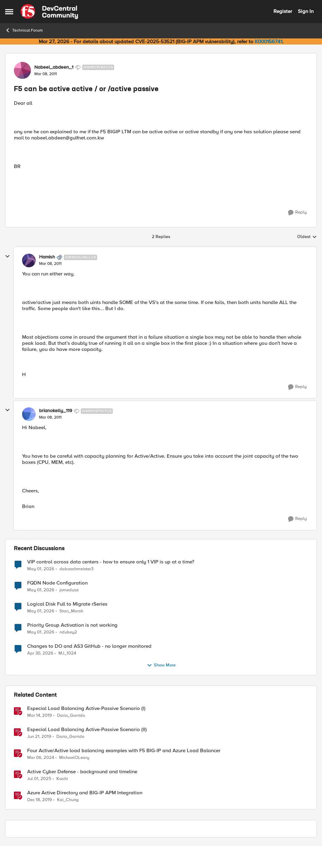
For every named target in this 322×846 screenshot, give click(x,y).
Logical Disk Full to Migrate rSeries (67, 604)
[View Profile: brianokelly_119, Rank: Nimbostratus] (29, 414)
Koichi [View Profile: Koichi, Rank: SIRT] (62, 778)
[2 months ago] (40, 569)
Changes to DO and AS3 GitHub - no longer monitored (89, 646)
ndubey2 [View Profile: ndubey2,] (68, 631)
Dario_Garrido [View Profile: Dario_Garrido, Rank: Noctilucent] (71, 715)
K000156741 (268, 41)
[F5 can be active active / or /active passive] (50, 263)
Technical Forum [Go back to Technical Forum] (24, 30)
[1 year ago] (39, 778)
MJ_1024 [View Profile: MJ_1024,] (67, 653)
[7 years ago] (39, 715)
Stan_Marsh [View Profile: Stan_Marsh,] (71, 610)
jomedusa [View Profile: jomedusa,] (69, 589)
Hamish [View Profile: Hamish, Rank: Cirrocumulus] (47, 257)
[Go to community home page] (49, 11)
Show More (161, 665)
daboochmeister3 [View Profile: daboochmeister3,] (76, 568)
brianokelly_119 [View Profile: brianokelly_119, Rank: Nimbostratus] (55, 410)
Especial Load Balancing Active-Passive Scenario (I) (86, 708)
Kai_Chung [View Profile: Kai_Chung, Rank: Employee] (68, 799)
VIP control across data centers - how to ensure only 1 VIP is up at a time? (110, 562)
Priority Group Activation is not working (72, 625)
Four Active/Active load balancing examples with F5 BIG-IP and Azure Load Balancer (123, 751)
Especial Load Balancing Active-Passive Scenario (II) (87, 729)
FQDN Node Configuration (57, 583)
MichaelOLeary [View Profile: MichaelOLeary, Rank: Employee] (74, 757)
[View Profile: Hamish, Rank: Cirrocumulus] (29, 260)
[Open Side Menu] (9, 11)
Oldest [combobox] (307, 237)
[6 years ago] (39, 800)
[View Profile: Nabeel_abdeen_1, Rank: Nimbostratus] (22, 70)
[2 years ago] (40, 757)
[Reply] (297, 212)
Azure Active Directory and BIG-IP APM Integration (84, 793)
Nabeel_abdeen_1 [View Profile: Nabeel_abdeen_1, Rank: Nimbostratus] (53, 67)
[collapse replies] (7, 256)
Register (282, 11)
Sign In (306, 11)
